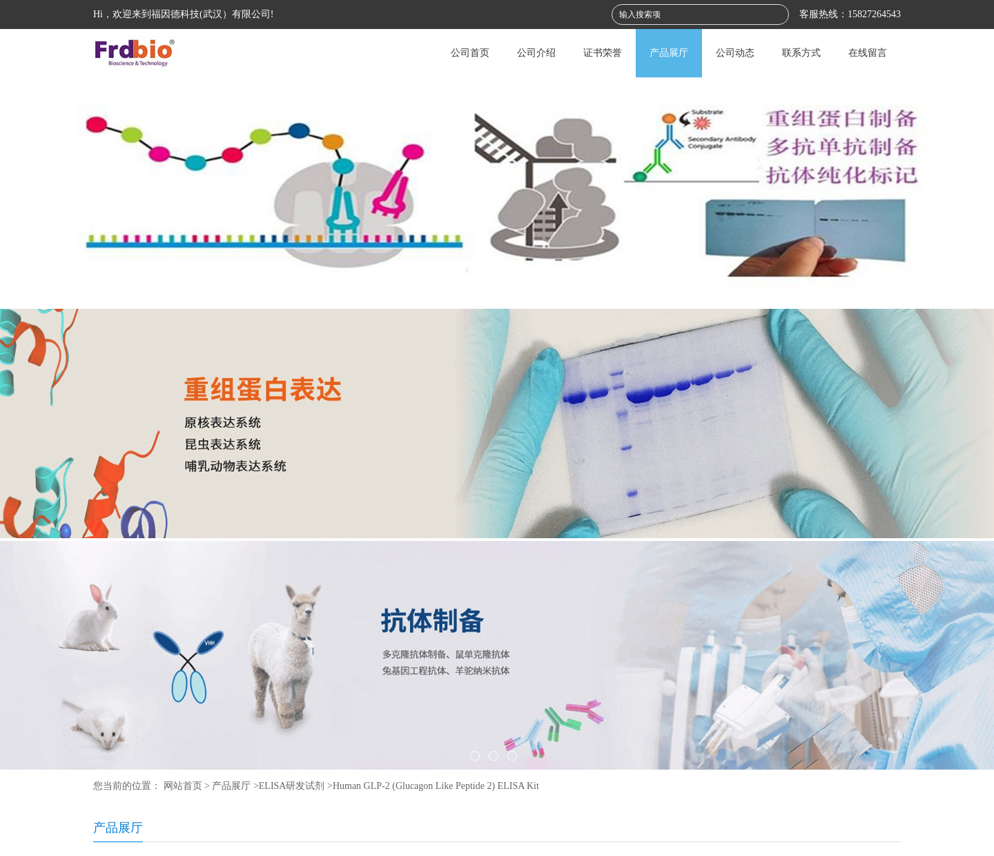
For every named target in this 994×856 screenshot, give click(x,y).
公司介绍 (536, 53)
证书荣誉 (602, 53)
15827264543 (874, 14)
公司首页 (470, 53)
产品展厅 (669, 53)
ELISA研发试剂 (292, 786)
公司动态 (735, 53)
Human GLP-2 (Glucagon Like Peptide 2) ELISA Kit (436, 786)
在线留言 (867, 53)
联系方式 (801, 53)
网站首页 (183, 786)
